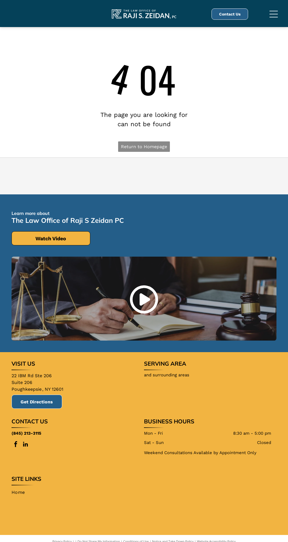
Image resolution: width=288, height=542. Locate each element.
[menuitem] (20, 492)
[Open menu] (273, 14)
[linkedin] (25, 445)
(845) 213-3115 (26, 433)
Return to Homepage (144, 146)
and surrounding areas (166, 374)
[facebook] (16, 445)
